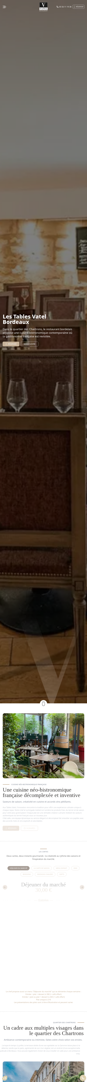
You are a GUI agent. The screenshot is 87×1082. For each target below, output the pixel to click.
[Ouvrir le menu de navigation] (4, 7)
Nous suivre (29, 344)
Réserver (78, 7)
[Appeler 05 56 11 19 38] (83, 1078)
